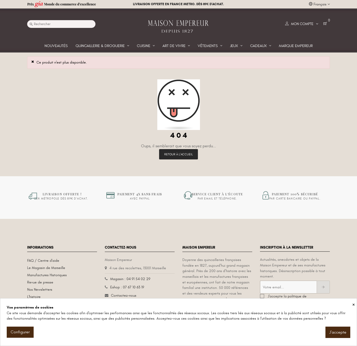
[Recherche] (61, 24)
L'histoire (34, 297)
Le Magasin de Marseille (46, 268)
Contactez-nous (123, 295)
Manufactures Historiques (47, 275)
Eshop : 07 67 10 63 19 (127, 287)
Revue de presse (40, 282)
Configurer (20, 332)
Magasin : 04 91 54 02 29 (130, 279)
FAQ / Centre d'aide (43, 260)
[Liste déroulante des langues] (319, 4)
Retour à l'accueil (178, 154)
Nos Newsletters (39, 289)
